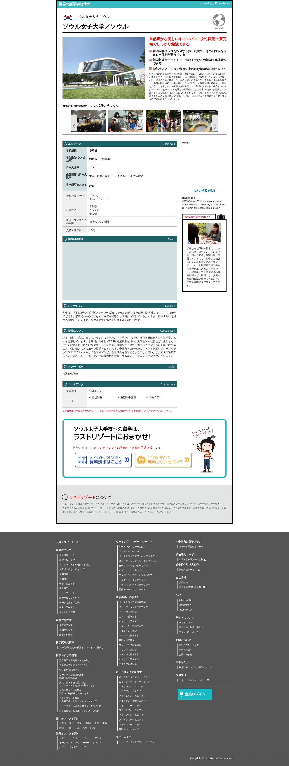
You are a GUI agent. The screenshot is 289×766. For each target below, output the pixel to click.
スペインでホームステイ (131, 719)
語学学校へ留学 (67, 560)
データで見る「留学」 (70, 602)
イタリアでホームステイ (131, 715)
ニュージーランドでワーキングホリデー (139, 561)
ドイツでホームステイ (130, 705)
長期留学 (63, 579)
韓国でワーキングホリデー (132, 589)
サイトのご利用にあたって (192, 627)
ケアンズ (97, 738)
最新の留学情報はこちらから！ (74, 665)
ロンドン (73, 747)
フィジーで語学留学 (129, 649)
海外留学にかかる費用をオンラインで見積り (81, 647)
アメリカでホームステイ (131, 686)
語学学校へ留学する (127, 597)
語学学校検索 (66, 634)
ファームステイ (125, 737)
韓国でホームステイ (129, 729)
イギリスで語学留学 (129, 621)
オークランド (66, 742)
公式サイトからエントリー (194, 680)
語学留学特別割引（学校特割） (74, 660)
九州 (85, 727)
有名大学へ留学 (67, 607)
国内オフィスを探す (67, 718)
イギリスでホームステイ (131, 696)
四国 (77, 727)
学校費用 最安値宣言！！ (71, 670)
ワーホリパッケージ (129, 551)
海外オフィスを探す (67, 733)
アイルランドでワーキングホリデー (136, 575)
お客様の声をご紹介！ (72, 569)
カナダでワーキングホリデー (133, 565)
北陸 (97, 723)
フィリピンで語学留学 (130, 645)
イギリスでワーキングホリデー (134, 570)
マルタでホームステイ (130, 724)
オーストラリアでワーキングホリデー (138, 556)
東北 (71, 723)
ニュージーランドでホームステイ (135, 682)
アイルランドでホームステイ (133, 700)
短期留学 (63, 574)
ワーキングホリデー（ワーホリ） (135, 541)
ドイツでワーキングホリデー (133, 580)
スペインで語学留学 (129, 654)
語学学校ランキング (69, 598)
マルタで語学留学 (128, 664)
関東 (79, 723)
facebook (185, 609)
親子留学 (63, 588)
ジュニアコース (67, 593)
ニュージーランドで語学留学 (133, 607)
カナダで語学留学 (128, 616)
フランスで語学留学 (129, 635)
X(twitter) (185, 600)
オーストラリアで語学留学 (132, 602)
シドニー (63, 738)
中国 (69, 727)
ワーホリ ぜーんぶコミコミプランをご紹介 (80, 706)
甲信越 (88, 723)
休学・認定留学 (67, 583)
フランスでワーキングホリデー (134, 584)
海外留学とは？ (67, 555)
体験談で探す (66, 625)
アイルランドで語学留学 (131, 626)
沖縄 (92, 727)
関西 (61, 727)
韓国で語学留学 (127, 640)
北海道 (62, 723)
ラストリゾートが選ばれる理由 (74, 564)
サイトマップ (185, 622)
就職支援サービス (189, 569)
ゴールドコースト (80, 738)
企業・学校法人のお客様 (193, 559)
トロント (97, 742)
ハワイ (62, 747)
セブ (83, 747)
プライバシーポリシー (190, 632)
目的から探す (66, 630)
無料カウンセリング (189, 645)
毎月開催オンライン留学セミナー (195, 667)
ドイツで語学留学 (128, 630)
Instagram (185, 605)
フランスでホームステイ (131, 710)
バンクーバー (82, 742)
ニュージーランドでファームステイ (136, 742)
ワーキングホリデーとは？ (132, 546)
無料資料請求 (185, 649)
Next (215, 123)
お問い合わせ (185, 654)
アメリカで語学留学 (129, 612)
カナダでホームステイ (130, 691)
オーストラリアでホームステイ (134, 677)
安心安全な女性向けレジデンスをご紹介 (79, 710)
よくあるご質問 (67, 612)
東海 (104, 723)
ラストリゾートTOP (67, 542)
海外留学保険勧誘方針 (192, 587)
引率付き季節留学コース (191, 546)
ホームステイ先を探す (129, 672)
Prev (74, 123)
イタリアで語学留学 (129, 659)
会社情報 (183, 582)
